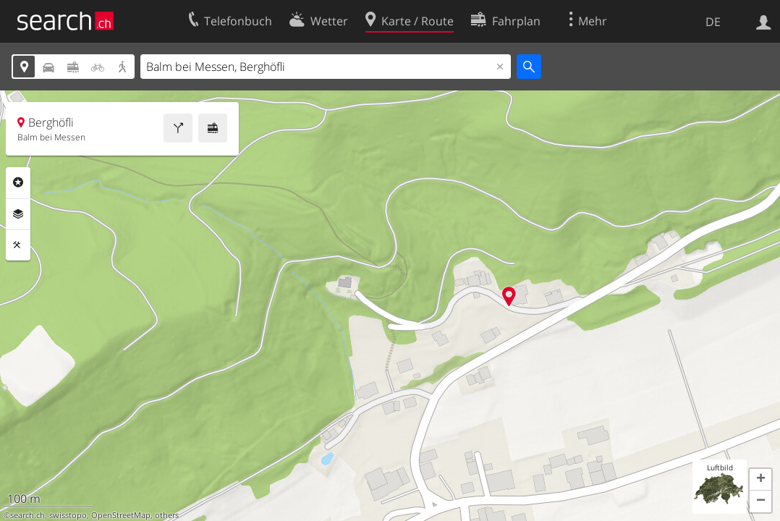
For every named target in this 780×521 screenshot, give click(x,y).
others (167, 515)
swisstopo (68, 515)
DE (713, 22)
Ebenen (18, 214)
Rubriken (18, 182)
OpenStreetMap (121, 515)
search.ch (27, 515)
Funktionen (18, 245)
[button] (760, 480)
